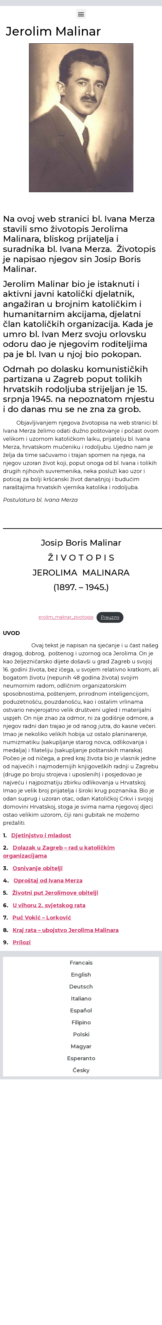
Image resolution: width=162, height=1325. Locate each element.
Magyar (81, 1046)
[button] (81, 14)
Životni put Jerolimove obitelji (55, 893)
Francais (81, 963)
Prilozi (22, 942)
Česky (81, 1070)
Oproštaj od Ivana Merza (47, 880)
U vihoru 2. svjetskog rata (49, 905)
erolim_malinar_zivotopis (66, 617)
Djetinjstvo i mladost (41, 835)
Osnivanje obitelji (38, 868)
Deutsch (81, 986)
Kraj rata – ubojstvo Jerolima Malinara (66, 930)
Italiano (81, 998)
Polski (81, 1034)
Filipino (81, 1022)
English (81, 974)
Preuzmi (110, 617)
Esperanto (81, 1058)
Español (81, 1010)
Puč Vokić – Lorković (42, 917)
